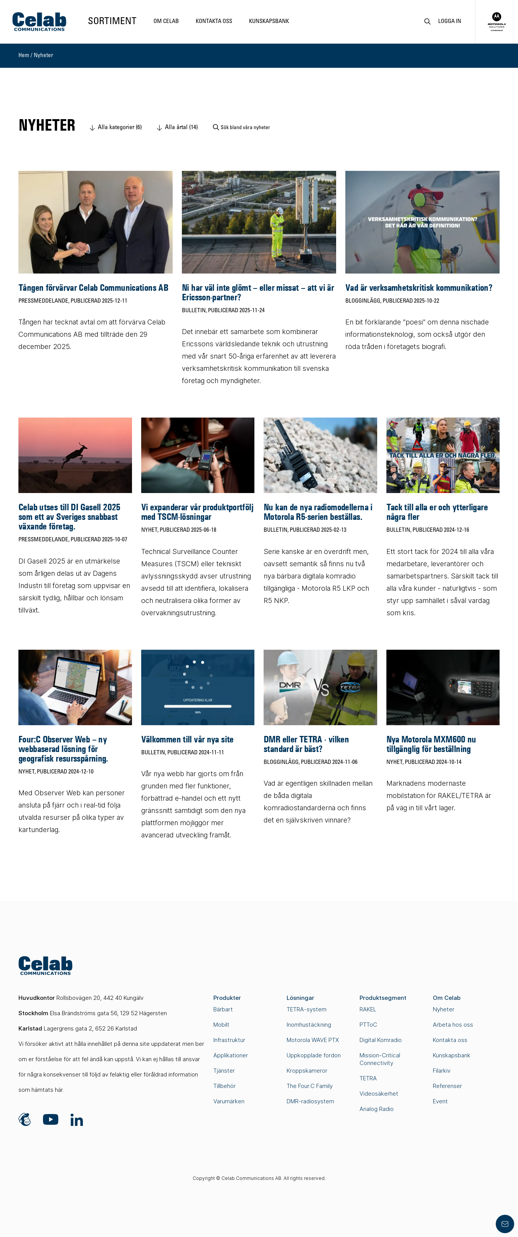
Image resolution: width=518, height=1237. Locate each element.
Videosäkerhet (379, 1093)
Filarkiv (441, 1070)
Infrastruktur (229, 1040)
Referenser (447, 1086)
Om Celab (166, 21)
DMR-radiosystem (310, 1101)
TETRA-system (307, 1009)
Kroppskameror (307, 1070)
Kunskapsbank (269, 21)
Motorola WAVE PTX (313, 1040)
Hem (23, 55)
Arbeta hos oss (453, 1024)
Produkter (227, 997)
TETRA (368, 1078)
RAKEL (368, 1009)
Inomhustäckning (309, 1024)
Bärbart (223, 1009)
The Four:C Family (310, 1086)
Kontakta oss (214, 21)
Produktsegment (383, 997)
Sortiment (112, 21)
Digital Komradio (381, 1040)
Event (440, 1101)
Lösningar (300, 997)
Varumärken (228, 1101)
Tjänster (224, 1070)
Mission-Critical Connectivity (380, 1059)
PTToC (368, 1024)
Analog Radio (377, 1108)
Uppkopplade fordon (314, 1055)
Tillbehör (224, 1086)
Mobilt (221, 1024)
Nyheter (43, 55)
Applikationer (230, 1055)
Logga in (449, 21)
